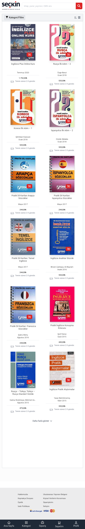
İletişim (46, 506)
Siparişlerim (48, 502)
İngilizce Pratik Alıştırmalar (62, 389)
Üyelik (20, 502)
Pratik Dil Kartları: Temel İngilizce (23, 259)
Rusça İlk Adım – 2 (62, 64)
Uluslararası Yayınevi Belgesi (55, 494)
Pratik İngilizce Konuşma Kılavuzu (62, 326)
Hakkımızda (23, 494)
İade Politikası (24, 506)
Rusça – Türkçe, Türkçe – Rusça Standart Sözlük (23, 392)
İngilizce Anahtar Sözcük (61, 258)
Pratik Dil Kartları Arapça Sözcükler (23, 196)
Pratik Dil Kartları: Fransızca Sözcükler (23, 327)
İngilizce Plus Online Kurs (23, 64)
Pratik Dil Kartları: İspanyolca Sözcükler (62, 196)
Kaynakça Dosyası (25, 498)
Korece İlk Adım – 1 (23, 128)
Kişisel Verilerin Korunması (54, 498)
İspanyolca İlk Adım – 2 (62, 130)
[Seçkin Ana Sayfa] (10, 5)
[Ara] (79, 6)
